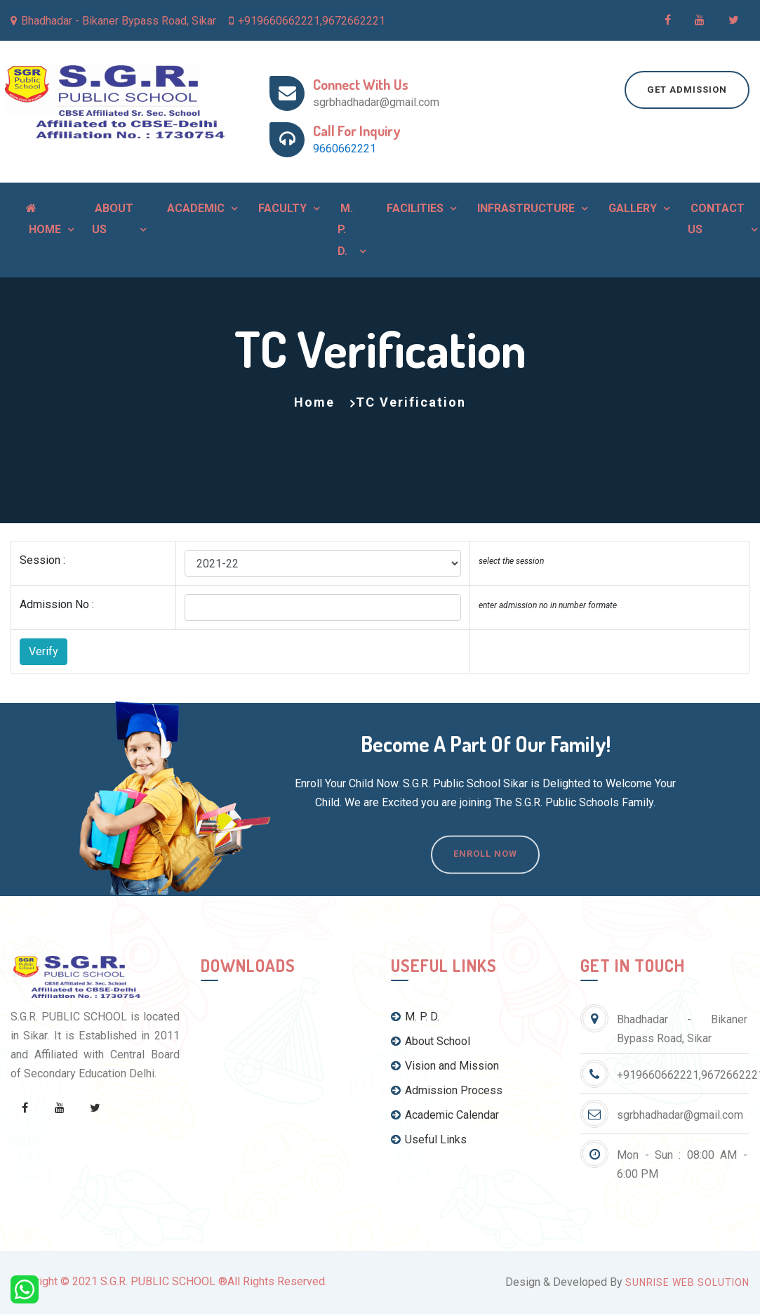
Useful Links (429, 1139)
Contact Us (716, 219)
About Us (112, 219)
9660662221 (344, 148)
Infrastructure (524, 208)
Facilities (414, 208)
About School (430, 1041)
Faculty (281, 208)
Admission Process (446, 1090)
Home (43, 219)
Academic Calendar (445, 1115)
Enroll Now (485, 874)
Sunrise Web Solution (687, 1282)
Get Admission (687, 89)
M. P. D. (345, 230)
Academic (194, 208)
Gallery (631, 208)
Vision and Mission (445, 1065)
